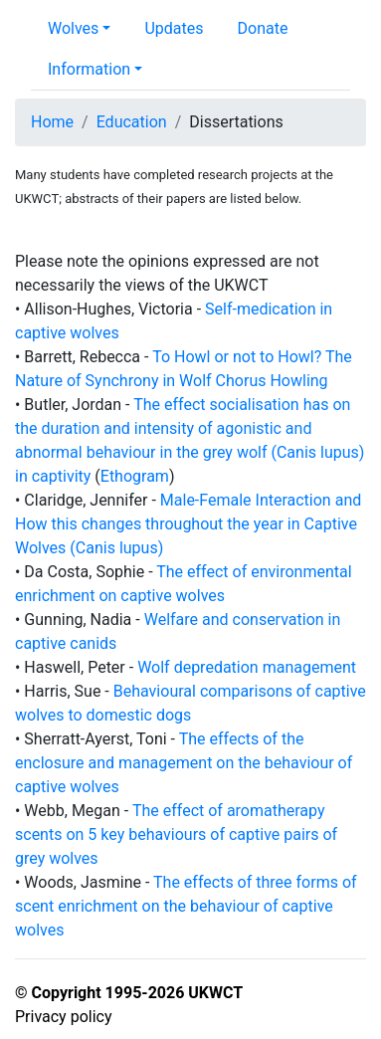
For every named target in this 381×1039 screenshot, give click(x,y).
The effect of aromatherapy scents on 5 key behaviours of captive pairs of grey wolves (176, 834)
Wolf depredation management (246, 667)
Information (89, 69)
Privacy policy (63, 1016)
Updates (173, 28)
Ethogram (134, 476)
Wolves (73, 28)
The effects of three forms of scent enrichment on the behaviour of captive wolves (186, 906)
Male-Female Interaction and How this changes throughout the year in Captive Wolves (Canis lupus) (188, 524)
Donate (263, 28)
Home (52, 121)
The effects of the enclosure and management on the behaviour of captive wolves (183, 762)
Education (131, 121)
